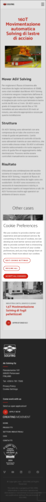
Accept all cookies (16, 276)
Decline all (12, 268)
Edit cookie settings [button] (17, 260)
